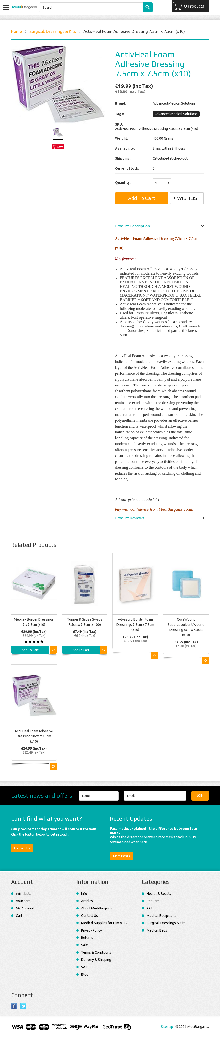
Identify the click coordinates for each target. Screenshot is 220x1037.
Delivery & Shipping (96, 960)
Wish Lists (23, 894)
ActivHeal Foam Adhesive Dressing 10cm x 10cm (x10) (34, 736)
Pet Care (153, 901)
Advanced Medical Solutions (176, 114)
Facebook (14, 1006)
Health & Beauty (159, 894)
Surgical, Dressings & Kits (52, 31)
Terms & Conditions (96, 952)
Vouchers (23, 901)
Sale (84, 945)
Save (60, 146)
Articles (87, 901)
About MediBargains (96, 908)
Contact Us (22, 848)
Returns (87, 938)
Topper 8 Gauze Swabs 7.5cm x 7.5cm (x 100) (84, 622)
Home (16, 31)
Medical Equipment (161, 916)
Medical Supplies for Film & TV (104, 923)
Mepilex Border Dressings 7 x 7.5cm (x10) (34, 622)
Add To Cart (30, 650)
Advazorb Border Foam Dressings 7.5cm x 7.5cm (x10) (135, 625)
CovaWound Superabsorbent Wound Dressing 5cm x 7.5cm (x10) (186, 627)
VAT (84, 967)
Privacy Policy (91, 930)
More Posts (121, 856)
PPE (150, 908)
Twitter (23, 1006)
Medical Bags (157, 930)
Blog (84, 974)
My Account (25, 908)
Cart (19, 916)
